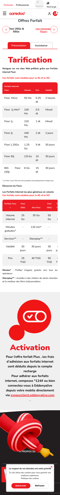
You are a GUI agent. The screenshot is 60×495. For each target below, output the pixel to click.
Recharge (51, 7)
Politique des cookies (30, 478)
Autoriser (20, 485)
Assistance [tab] (41, 45)
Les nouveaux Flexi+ (44, 30)
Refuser (40, 485)
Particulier (8, 5)
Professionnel (22, 5)
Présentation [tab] (18, 45)
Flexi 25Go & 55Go (16, 30)
